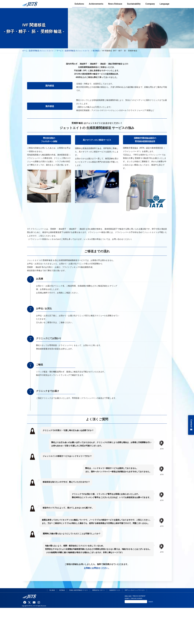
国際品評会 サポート (98, 590)
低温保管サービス (114, 590)
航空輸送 (62, 590)
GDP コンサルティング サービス (135, 590)
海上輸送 (52, 590)
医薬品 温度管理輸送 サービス (78, 590)
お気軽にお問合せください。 (97, 568)
